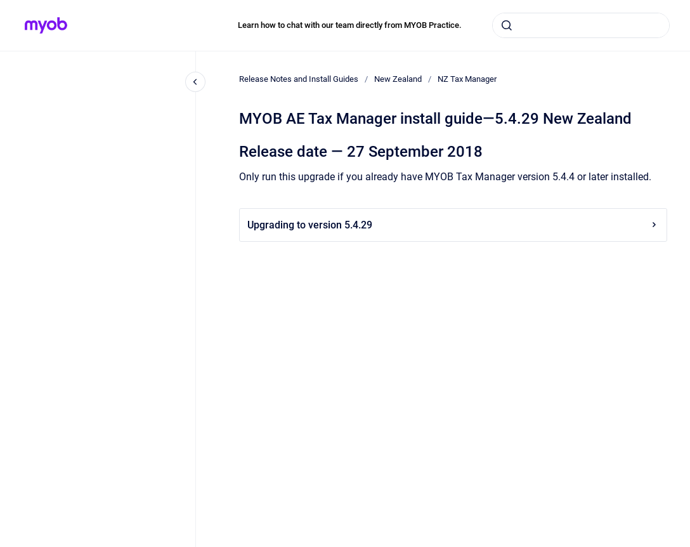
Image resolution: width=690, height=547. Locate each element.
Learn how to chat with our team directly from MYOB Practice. (350, 25)
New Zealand (398, 79)
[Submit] (507, 25)
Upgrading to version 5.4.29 (453, 225)
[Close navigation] (195, 82)
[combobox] (581, 25)
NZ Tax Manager (467, 79)
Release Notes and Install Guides (298, 79)
